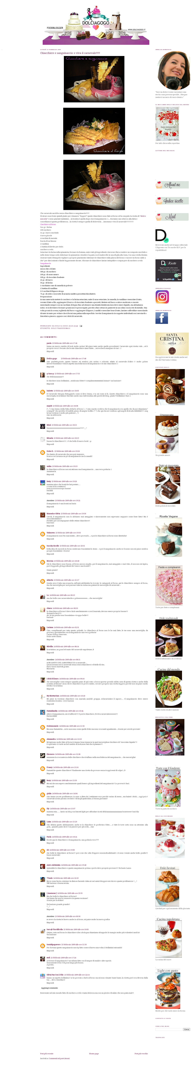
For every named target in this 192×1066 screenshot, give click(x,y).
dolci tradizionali (60, 328)
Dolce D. (50, 451)
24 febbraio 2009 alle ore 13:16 (65, 767)
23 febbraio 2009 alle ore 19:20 (64, 481)
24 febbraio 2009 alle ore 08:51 (67, 660)
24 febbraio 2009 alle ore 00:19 (62, 595)
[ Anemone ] (52, 893)
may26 (49, 406)
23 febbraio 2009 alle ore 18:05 (66, 391)
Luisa (49, 822)
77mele (50, 878)
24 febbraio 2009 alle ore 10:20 (72, 696)
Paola (49, 837)
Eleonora (50, 754)
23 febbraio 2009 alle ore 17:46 (73, 359)
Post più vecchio (141, 1054)
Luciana (50, 627)
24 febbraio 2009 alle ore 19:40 (73, 865)
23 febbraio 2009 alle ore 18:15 (64, 425)
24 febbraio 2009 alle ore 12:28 (67, 754)
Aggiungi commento (49, 988)
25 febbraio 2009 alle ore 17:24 (63, 958)
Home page (94, 1054)
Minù (49, 425)
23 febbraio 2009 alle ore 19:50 (68, 533)
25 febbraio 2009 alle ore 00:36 (67, 916)
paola (49, 343)
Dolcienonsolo (52, 726)
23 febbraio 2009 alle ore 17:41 (64, 343)
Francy (49, 767)
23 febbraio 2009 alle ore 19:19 (64, 466)
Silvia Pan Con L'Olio (55, 975)
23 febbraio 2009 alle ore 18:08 (65, 406)
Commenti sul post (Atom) (59, 1058)
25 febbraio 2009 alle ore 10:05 (76, 929)
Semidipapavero (54, 945)
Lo (48, 595)
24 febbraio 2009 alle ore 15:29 (64, 822)
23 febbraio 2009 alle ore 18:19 (66, 438)
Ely (48, 809)
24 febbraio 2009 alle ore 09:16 (71, 679)
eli (48, 850)
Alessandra (51, 739)
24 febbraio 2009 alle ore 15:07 (62, 809)
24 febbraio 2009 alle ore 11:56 (71, 726)
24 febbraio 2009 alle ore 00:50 (65, 608)
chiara (49, 608)
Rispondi (50, 351)
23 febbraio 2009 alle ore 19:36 (73, 514)
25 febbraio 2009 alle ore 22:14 (76, 975)
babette (50, 391)
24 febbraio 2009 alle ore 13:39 (64, 780)
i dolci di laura (52, 679)
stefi (48, 958)
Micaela (50, 438)
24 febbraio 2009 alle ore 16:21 (64, 837)
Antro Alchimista (53, 865)
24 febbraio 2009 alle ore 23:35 (70, 893)
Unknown (51, 533)
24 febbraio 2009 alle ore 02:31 (66, 627)
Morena (50, 561)
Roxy (49, 780)
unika (49, 466)
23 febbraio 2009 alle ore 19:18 (67, 451)
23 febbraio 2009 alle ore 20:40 (66, 561)
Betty (49, 481)
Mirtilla (50, 646)
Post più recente (46, 1054)
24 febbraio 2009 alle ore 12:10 (69, 739)
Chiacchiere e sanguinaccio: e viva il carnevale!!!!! (70, 53)
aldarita (50, 580)
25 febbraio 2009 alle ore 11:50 (74, 945)
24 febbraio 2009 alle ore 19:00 (62, 850)
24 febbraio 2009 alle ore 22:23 (66, 878)
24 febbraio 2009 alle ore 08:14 (66, 646)
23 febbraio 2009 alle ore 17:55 (67, 374)
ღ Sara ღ (50, 374)
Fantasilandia (52, 711)
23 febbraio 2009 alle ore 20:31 (72, 546)
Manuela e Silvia (53, 514)
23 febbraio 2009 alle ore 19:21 (67, 501)
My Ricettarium (53, 696)
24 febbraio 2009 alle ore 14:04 (64, 794)
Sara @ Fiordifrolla (55, 929)
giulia (49, 794)
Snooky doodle (53, 546)
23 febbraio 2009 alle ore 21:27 (66, 580)
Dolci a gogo (52, 359)
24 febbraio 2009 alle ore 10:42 (70, 711)
